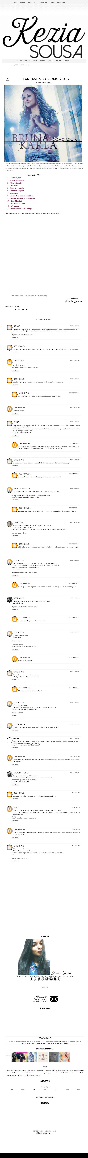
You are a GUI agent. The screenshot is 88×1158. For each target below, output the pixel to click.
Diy (50, 1070)
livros (82, 1070)
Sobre (22, 2)
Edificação (56, 1070)
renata (17, 326)
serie (70, 1073)
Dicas (35, 61)
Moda (52, 2)
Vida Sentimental (34, 1075)
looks (7, 1073)
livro (79, 1070)
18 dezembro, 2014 (74, 325)
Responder (15, 337)
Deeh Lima (18, 522)
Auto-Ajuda (9, 1070)
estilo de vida (69, 1070)
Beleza (59, 61)
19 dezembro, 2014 (73, 443)
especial (62, 1070)
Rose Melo (19, 598)
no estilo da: (38, 1073)
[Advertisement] (45, 917)
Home (15, 2)
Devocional (40, 1070)
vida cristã (23, 1075)
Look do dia (62, 2)
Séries (66, 61)
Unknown (19, 361)
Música (50, 61)
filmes (76, 1070)
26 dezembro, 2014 (73, 583)
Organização (46, 1073)
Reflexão (64, 1073)
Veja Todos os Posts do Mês (45, 1097)
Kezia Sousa (19, 346)
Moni (16, 808)
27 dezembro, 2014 (74, 724)
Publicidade (42, 2)
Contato (31, 2)
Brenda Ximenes (22, 488)
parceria (53, 1073)
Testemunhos (76, 1073)
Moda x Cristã (22, 1073)
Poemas (58, 1073)
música (31, 1073)
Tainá (16, 422)
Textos (42, 61)
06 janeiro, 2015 (75, 807)
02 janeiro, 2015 (75, 792)
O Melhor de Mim (23, 781)
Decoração (33, 1070)
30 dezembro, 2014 (74, 772)
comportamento (24, 1070)
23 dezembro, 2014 (74, 632)
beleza (16, 1070)
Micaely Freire (21, 773)
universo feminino (11, 1075)
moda (13, 1072)
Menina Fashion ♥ (17, 713)
